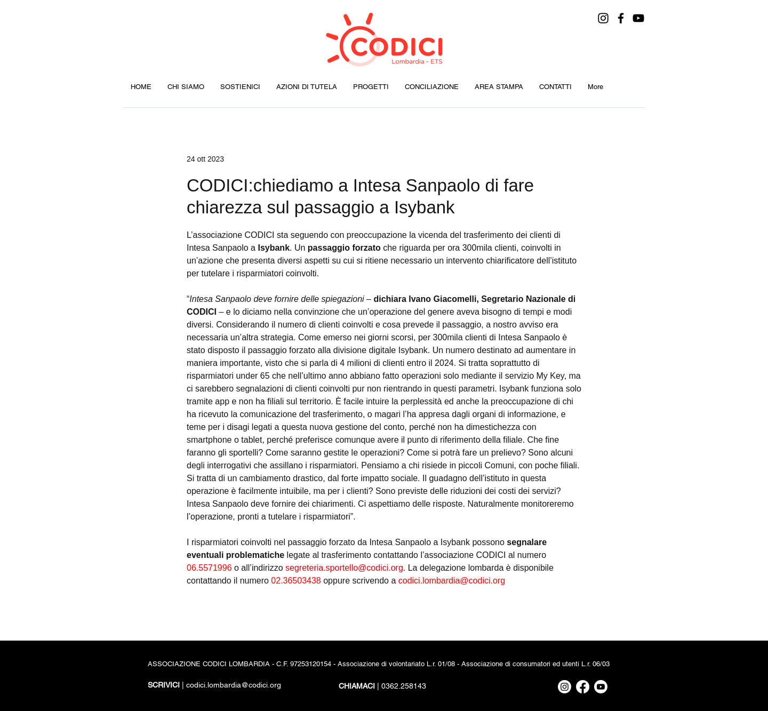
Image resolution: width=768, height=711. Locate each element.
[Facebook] (621, 18)
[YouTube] (638, 18)
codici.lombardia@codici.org (233, 685)
